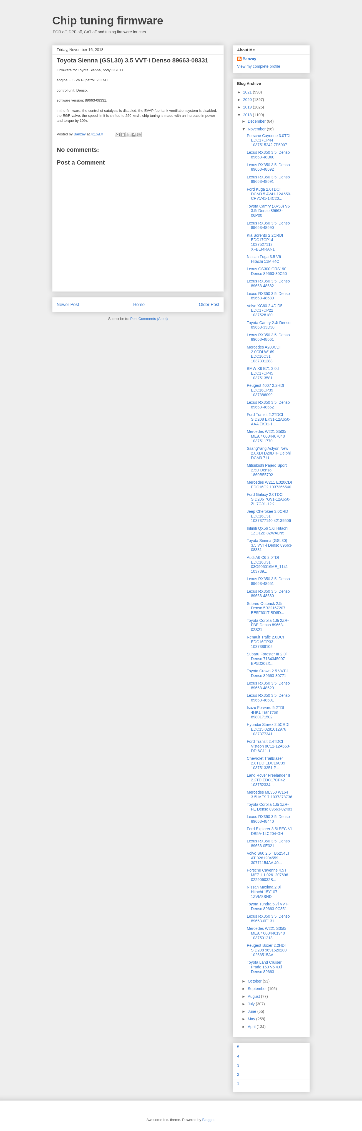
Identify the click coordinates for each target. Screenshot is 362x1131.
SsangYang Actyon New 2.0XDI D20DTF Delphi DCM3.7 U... (269, 453)
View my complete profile (258, 66)
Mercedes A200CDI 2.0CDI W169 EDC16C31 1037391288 (263, 354)
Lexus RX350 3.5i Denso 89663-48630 (268, 593)
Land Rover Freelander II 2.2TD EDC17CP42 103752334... (268, 780)
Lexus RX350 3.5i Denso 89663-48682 (268, 283)
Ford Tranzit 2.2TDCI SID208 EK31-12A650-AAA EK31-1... (268, 419)
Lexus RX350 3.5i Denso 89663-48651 (268, 581)
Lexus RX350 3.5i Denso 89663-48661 (268, 337)
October (255, 981)
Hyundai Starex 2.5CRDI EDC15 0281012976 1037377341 (268, 729)
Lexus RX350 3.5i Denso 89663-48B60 (268, 154)
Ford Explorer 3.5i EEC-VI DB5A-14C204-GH (269, 831)
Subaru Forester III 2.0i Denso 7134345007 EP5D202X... (266, 659)
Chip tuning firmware (107, 20)
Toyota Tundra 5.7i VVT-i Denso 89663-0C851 (268, 906)
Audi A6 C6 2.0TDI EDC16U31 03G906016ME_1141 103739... (267, 564)
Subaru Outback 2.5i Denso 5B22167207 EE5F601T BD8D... (266, 608)
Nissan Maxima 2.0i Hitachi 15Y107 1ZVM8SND (264, 892)
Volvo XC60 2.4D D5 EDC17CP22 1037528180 (264, 310)
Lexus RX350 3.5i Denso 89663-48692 (268, 167)
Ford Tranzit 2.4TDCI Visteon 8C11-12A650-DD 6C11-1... (268, 746)
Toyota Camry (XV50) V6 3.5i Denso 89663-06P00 (268, 211)
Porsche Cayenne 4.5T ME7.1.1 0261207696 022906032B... (267, 875)
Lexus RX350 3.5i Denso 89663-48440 (268, 819)
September (258, 988)
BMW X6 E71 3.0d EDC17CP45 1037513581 (263, 373)
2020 (248, 99)
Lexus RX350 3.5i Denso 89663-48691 (268, 179)
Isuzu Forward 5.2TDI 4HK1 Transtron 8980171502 (265, 712)
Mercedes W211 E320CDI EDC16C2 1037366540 (269, 484)
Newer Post (68, 304)
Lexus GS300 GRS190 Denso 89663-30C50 (267, 271)
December (257, 121)
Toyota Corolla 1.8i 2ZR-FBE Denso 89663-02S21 (268, 625)
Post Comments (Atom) (149, 319)
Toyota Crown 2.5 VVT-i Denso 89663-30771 (267, 673)
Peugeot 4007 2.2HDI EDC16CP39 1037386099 (265, 390)
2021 (248, 92)
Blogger (208, 1120)
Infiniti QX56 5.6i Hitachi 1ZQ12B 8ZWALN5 (267, 530)
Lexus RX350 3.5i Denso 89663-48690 (268, 225)
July (252, 1004)
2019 (248, 107)
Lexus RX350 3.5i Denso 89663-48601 (268, 697)
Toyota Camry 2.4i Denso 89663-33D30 (268, 325)
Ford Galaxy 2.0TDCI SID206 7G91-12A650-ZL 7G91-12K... (268, 499)
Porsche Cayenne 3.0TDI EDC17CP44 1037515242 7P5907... (268, 140)
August (254, 996)
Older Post (209, 304)
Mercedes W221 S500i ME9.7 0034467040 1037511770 (266, 436)
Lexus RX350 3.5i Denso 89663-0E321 (268, 843)
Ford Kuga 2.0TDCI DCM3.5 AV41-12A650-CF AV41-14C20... (269, 194)
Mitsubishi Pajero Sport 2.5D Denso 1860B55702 (267, 470)
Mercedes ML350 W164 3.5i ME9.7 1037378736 (269, 794)
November (257, 129)
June (252, 1011)
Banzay (249, 59)
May (252, 1019)
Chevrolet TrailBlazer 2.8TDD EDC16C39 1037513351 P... (266, 763)
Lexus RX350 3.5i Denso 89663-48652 (268, 404)
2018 (248, 115)
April (252, 1026)
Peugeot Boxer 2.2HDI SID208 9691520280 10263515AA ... (266, 950)
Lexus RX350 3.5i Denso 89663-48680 (268, 296)
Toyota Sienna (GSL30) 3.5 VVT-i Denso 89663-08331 (269, 545)
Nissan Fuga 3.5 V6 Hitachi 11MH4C (264, 259)
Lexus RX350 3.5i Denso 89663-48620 (268, 685)
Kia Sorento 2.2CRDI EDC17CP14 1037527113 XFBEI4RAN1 (265, 242)
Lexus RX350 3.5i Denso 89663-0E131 (268, 918)
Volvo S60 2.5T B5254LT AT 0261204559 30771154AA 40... (268, 858)
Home (139, 304)
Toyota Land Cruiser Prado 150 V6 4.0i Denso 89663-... (264, 967)
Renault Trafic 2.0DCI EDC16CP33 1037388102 (265, 642)
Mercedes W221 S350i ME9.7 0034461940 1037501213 (266, 933)
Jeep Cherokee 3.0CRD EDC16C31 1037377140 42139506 (269, 516)
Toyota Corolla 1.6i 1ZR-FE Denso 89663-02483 (269, 806)
